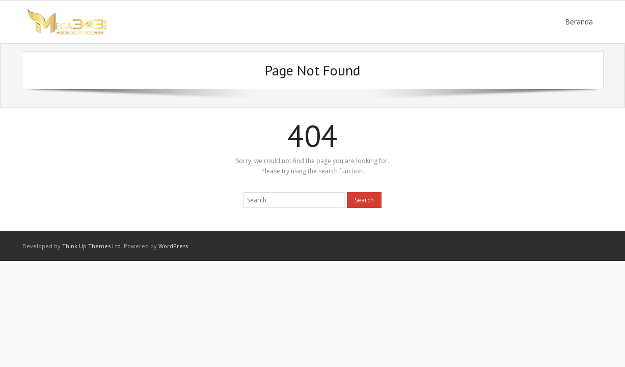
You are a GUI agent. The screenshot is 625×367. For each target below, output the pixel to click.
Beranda (579, 22)
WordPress (173, 246)
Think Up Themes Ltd (91, 246)
